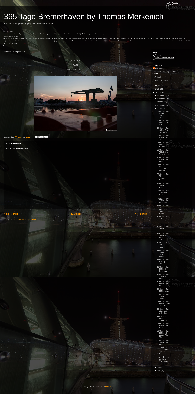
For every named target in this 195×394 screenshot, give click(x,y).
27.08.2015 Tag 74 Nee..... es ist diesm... (163, 145)
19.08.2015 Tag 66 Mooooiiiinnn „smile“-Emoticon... (162, 209)
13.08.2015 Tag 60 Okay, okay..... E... (162, 262)
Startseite (76, 214)
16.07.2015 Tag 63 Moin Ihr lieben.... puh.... (162, 237)
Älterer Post (141, 214)
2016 (157, 89)
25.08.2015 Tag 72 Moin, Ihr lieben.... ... (162, 159)
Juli (158, 367)
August (160, 108)
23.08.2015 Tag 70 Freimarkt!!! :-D (163, 177)
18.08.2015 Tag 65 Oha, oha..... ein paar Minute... (163, 220)
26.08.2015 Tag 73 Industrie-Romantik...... (163, 152)
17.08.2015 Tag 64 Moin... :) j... (162, 228)
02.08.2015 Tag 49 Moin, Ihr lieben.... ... (162, 342)
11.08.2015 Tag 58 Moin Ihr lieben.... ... (162, 276)
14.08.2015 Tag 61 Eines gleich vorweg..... (162, 253)
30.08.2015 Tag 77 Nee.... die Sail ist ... (163, 123)
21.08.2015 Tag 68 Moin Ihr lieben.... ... (162, 193)
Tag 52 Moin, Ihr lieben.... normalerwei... (163, 318)
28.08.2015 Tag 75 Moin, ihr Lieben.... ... (162, 137)
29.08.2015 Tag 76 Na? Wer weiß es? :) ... (163, 130)
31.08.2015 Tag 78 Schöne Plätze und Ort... (162, 114)
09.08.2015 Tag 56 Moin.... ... (163, 290)
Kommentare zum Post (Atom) (24, 219)
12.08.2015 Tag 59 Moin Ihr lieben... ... (162, 269)
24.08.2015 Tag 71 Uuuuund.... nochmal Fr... (163, 168)
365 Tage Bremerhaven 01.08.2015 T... (163, 351)
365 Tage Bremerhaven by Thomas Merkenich (84, 16)
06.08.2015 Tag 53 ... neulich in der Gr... (162, 311)
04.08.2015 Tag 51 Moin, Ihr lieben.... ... (162, 326)
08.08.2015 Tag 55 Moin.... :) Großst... (162, 296)
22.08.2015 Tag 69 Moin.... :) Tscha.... (162, 185)
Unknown (159, 68)
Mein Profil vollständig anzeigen (165, 72)
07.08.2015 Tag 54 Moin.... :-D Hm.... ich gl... (163, 304)
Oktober (160, 102)
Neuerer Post (11, 214)
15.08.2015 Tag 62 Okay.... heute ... (162, 245)
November (161, 98)
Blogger (108, 387)
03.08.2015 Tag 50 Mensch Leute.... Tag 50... (162, 334)
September (161, 105)
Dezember (161, 95)
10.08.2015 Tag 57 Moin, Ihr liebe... (162, 284)
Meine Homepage (161, 80)
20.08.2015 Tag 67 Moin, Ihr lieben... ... (162, 200)
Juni (159, 371)
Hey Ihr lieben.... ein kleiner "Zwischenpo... (163, 360)
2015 (157, 92)
